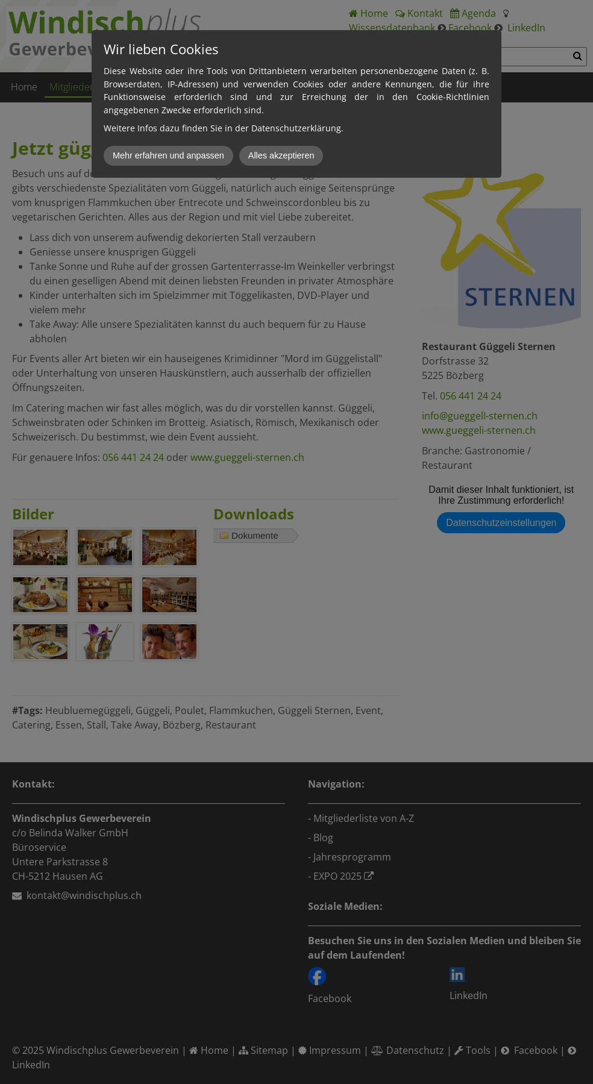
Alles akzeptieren (281, 155)
